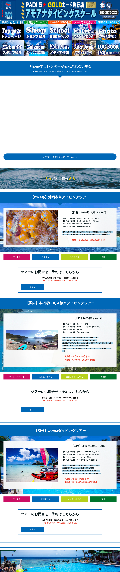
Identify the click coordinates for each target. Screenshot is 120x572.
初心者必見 (74, 257)
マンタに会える (74, 499)
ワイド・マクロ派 (16, 377)
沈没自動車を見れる (74, 377)
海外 (103, 499)
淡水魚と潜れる (45, 377)
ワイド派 (17, 257)
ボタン (32, 287)
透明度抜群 (45, 499)
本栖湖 (103, 377)
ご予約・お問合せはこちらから (60, 157)
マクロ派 (45, 257)
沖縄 (103, 257)
